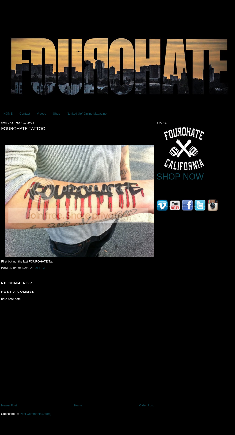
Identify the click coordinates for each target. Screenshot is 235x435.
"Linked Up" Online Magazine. (87, 113)
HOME (8, 113)
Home (78, 405)
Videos (41, 113)
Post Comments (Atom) (36, 414)
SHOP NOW (180, 176)
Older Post (146, 405)
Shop (56, 113)
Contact (24, 113)
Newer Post (9, 405)
